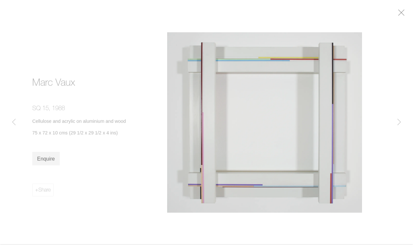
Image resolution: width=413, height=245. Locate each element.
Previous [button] (14, 122)
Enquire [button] (46, 160)
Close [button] (405, 14)
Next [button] (399, 122)
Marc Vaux (53, 84)
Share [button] (44, 191)
